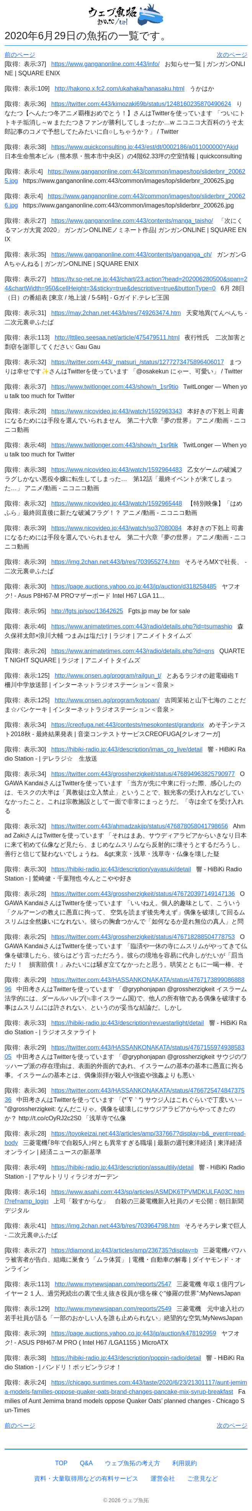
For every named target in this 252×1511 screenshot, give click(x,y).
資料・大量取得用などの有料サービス (86, 1478)
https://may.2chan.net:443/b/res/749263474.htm (116, 313)
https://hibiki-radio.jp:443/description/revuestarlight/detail (127, 1023)
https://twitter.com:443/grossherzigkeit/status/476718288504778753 (143, 937)
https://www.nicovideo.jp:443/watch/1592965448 (116, 503)
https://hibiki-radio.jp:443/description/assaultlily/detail (122, 1167)
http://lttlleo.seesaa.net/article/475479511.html (117, 337)
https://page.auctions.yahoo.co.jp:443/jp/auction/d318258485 (133, 586)
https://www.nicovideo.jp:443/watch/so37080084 (116, 528)
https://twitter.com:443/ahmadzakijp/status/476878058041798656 (139, 826)
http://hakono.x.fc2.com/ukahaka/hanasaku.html (120, 88)
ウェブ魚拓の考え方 (132, 1463)
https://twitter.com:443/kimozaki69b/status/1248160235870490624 (141, 104)
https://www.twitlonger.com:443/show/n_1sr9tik (114, 445)
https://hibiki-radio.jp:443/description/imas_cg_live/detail (127, 749)
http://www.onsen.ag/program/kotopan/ (107, 700)
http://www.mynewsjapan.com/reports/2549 (113, 1308)
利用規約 (184, 1463)
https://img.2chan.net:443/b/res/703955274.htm (115, 562)
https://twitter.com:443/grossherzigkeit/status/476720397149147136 (143, 894)
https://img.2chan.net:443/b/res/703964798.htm (115, 1225)
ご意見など (202, 1478)
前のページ (20, 54)
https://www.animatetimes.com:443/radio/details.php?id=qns (132, 651)
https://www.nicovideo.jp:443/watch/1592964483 (116, 469)
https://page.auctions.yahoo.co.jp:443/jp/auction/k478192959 (133, 1333)
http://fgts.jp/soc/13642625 (87, 611)
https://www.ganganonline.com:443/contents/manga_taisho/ (132, 220)
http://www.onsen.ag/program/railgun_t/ (108, 675)
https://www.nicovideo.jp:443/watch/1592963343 (116, 411)
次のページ (232, 54)
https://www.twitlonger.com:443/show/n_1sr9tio (114, 386)
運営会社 (163, 1478)
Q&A (86, 1463)
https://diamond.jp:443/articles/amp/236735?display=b (124, 1250)
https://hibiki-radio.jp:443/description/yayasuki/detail (121, 869)
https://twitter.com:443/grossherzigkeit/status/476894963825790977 (143, 774)
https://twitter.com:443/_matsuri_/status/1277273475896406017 (137, 362)
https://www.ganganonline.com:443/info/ (105, 64)
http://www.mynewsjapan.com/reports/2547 (113, 1284)
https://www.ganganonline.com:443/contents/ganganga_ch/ (131, 254)
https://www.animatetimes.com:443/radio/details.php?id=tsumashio (141, 626)
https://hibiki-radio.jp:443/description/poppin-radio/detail (126, 1358)
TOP (61, 1463)
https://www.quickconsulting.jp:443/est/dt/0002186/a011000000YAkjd (144, 147)
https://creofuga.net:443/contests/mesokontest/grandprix (127, 724)
